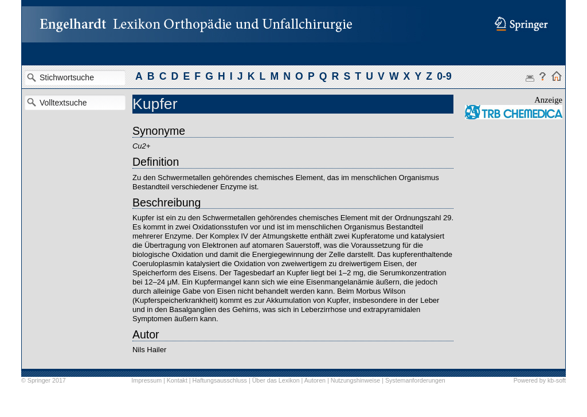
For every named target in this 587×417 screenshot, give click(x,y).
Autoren (315, 380)
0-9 (444, 76)
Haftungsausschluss (220, 380)
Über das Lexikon (276, 380)
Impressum (146, 380)
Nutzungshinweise (355, 380)
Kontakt (177, 380)
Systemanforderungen (415, 380)
